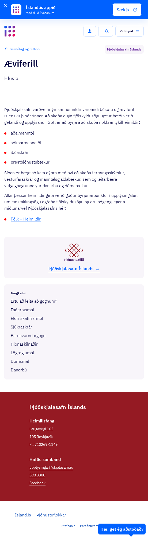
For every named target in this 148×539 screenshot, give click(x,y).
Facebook (37, 482)
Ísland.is (23, 515)
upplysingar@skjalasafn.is (51, 467)
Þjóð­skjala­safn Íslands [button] (74, 269)
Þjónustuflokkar (51, 515)
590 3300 (37, 475)
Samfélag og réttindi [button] (22, 49)
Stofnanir (68, 526)
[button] (127, 9)
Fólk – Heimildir (26, 219)
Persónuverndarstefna (96, 526)
